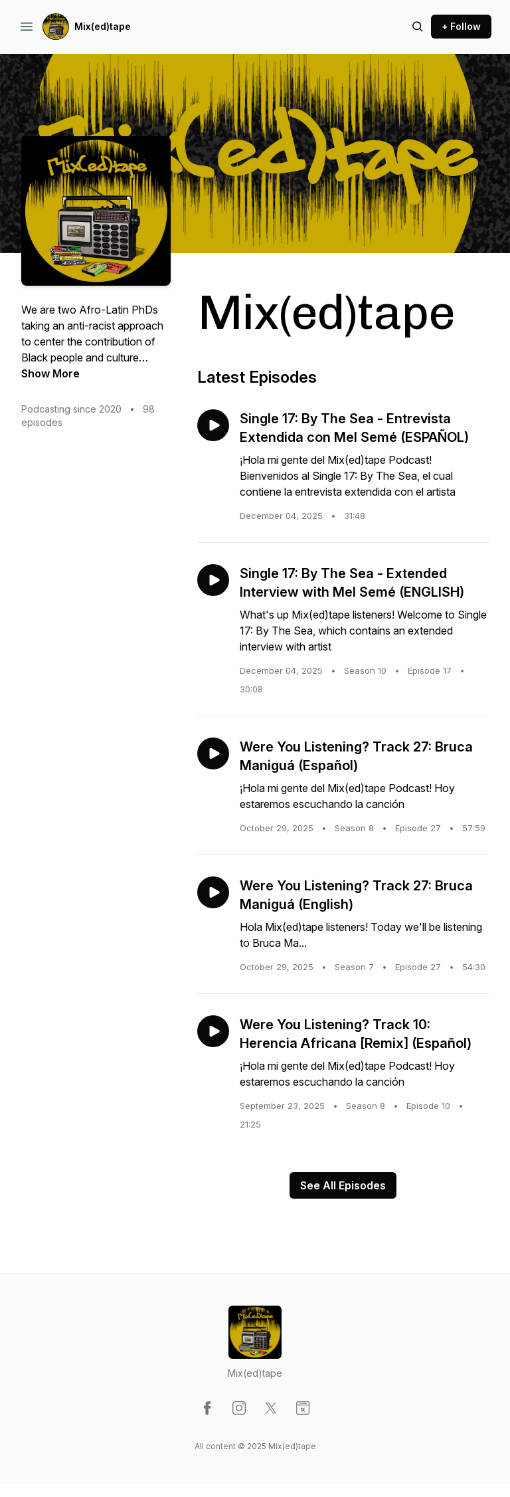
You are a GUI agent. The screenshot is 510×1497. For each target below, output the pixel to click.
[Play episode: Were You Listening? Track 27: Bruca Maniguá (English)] (213, 892)
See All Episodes (343, 1185)
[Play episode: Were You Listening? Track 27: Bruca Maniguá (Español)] (213, 753)
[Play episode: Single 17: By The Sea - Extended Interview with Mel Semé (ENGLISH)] (213, 580)
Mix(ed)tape (102, 26)
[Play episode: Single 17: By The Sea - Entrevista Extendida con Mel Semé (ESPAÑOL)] (213, 425)
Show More (50, 373)
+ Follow (461, 26)
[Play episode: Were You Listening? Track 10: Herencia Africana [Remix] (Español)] (213, 1031)
